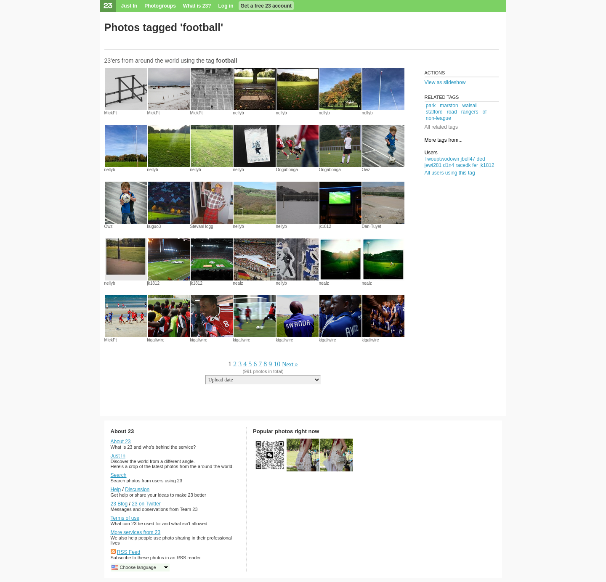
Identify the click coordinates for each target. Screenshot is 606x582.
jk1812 (325, 226)
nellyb (238, 113)
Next (287, 364)
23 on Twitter (146, 504)
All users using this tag (450, 173)
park (431, 105)
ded (481, 159)
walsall (470, 105)
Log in (226, 6)
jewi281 (433, 165)
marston (449, 105)
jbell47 (468, 159)
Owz (366, 169)
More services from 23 (136, 532)
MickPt (110, 113)
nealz (238, 283)
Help (116, 489)
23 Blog (119, 504)
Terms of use (125, 518)
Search (119, 475)
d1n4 (448, 165)
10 (277, 364)
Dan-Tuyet (371, 226)
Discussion (137, 489)
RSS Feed (128, 552)
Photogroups (160, 6)
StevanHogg (201, 226)
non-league (438, 118)
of (484, 112)
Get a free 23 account (266, 6)
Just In (129, 6)
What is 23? (197, 6)
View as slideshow (445, 82)
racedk (463, 165)
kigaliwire (156, 340)
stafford (434, 112)
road (452, 112)
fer (475, 165)
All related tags (441, 127)
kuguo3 (154, 226)
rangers (469, 112)
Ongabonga (287, 169)
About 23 (121, 441)
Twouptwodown (442, 159)
